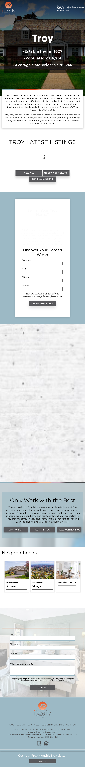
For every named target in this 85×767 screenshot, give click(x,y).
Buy (30, 729)
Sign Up (42, 761)
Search (21, 729)
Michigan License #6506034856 (42, 741)
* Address (26, 262)
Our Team (71, 729)
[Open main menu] (20, 8)
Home (11, 729)
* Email (25, 288)
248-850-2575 (71, 739)
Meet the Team (42, 532)
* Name (25, 279)
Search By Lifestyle (53, 729)
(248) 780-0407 (62, 734)
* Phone (14, 648)
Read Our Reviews (69, 533)
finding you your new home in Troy (50, 524)
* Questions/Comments (21, 668)
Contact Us (16, 532)
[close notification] (82, 754)
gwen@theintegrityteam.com (42, 736)
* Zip (24, 271)
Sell (36, 729)
